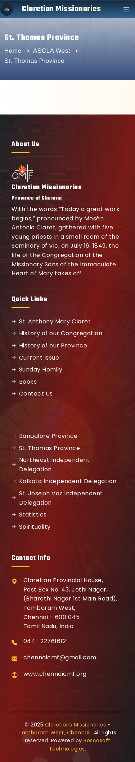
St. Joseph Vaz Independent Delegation (57, 498)
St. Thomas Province (46, 448)
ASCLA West (52, 50)
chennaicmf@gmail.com (59, 657)
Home (12, 50)
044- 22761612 (44, 641)
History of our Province (49, 345)
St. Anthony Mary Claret (51, 321)
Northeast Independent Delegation (51, 464)
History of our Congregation (57, 333)
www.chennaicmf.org (55, 674)
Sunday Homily (37, 369)
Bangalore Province (45, 436)
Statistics (29, 514)
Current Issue (35, 358)
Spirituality (31, 527)
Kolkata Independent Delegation (64, 481)
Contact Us (32, 393)
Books (24, 382)
